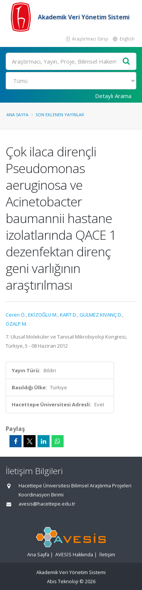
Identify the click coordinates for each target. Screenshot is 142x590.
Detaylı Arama (113, 96)
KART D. (68, 314)
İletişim (107, 554)
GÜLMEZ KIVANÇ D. (101, 314)
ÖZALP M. (16, 323)
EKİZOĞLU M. (43, 314)
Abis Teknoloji (62, 581)
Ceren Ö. (16, 314)
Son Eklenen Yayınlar (60, 114)
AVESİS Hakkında (74, 554)
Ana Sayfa (17, 114)
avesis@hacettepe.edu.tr (47, 504)
